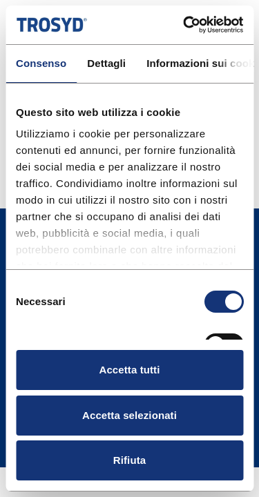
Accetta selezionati (129, 415)
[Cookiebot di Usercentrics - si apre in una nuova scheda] (184, 25)
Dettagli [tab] (106, 63)
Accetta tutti (129, 370)
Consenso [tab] (41, 63)
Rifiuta (129, 460)
